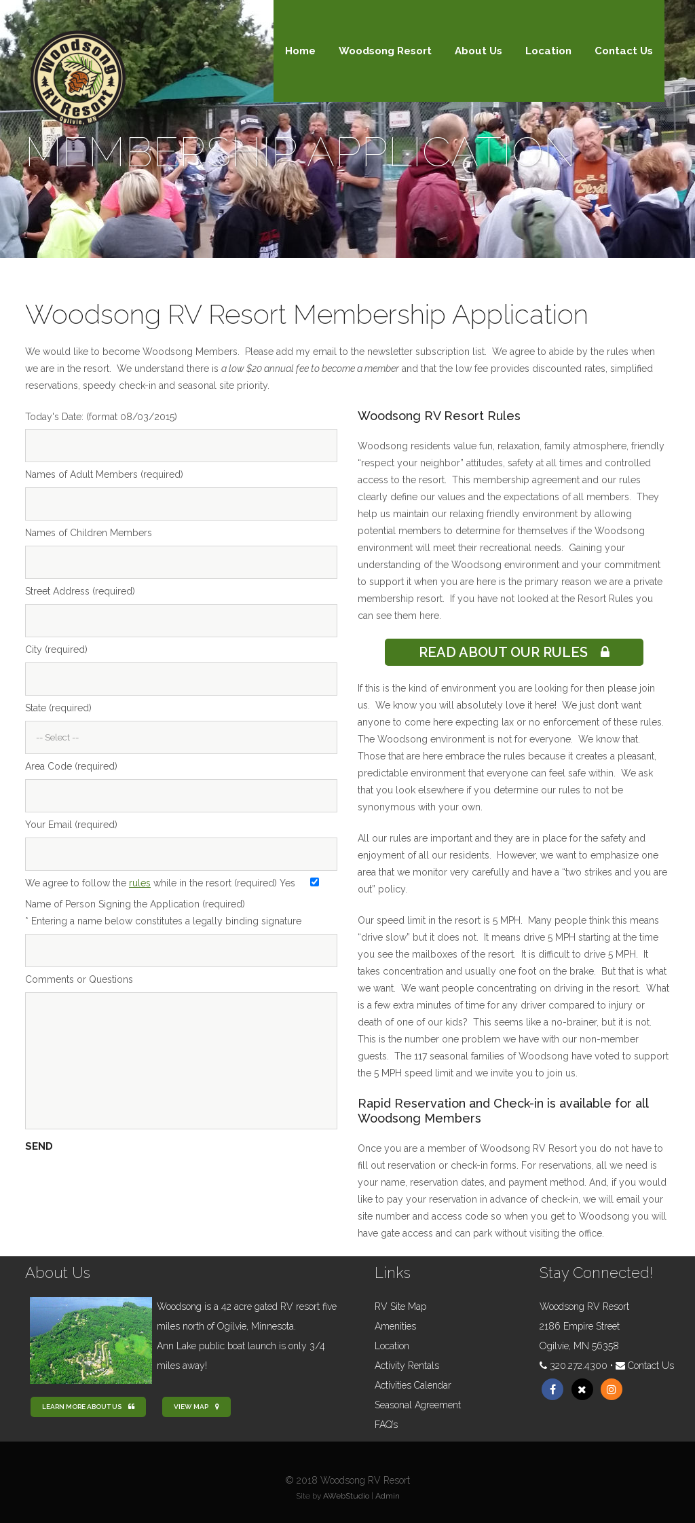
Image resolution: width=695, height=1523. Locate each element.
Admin (387, 1496)
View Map (196, 1406)
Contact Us (651, 1365)
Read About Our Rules (514, 652)
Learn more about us (88, 1406)
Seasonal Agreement (418, 1404)
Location (392, 1345)
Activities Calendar (413, 1385)
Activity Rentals (407, 1365)
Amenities (395, 1326)
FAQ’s (386, 1424)
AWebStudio (346, 1496)
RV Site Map (400, 1306)
